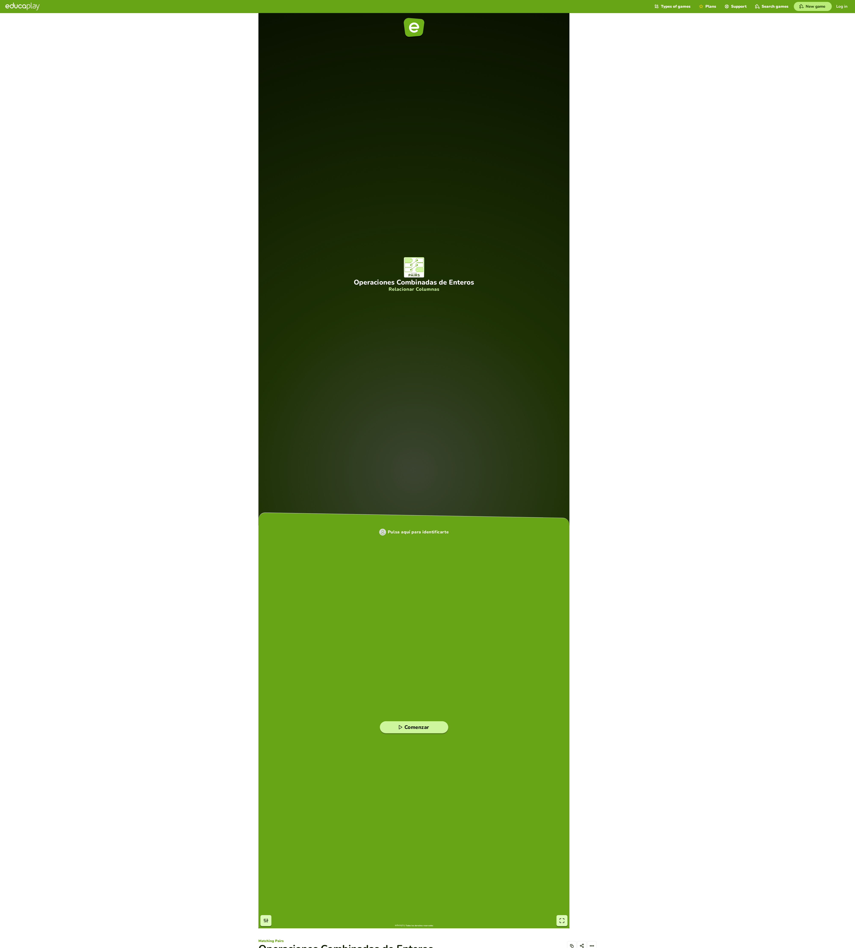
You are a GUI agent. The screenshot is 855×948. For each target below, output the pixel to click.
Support (735, 6)
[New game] (813, 6)
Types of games (671, 6)
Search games (771, 6)
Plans (707, 6)
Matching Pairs (271, 941)
